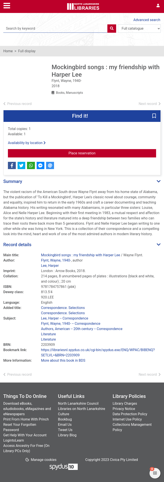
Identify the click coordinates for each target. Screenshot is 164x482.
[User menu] (158, 6)
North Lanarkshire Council (78, 403)
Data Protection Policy (130, 414)
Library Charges (125, 403)
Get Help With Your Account (25, 435)
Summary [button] (12, 181)
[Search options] (139, 28)
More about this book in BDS (63, 360)
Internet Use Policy (127, 419)
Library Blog (67, 435)
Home (8, 51)
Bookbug (65, 419)
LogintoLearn (13, 440)
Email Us (65, 424)
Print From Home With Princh (26, 419)
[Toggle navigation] (7, 5)
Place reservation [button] (112, 152)
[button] (154, 116)
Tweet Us (65, 430)
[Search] (111, 28)
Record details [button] (17, 244)
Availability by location (27, 143)
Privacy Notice (124, 409)
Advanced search (146, 20)
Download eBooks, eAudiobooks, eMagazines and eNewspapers (27, 408)
